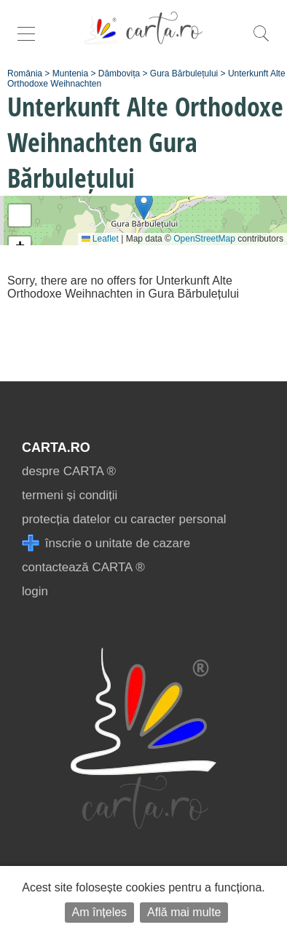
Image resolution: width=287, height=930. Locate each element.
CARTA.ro (56, 447)
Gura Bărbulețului (184, 73)
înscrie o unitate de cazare (106, 543)
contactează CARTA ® (83, 567)
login (35, 591)
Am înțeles (99, 912)
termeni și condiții (69, 495)
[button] (144, 205)
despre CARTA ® (69, 471)
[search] (260, 41)
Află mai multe (184, 912)
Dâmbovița (119, 73)
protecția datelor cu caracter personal (124, 519)
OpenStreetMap (204, 239)
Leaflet (100, 239)
